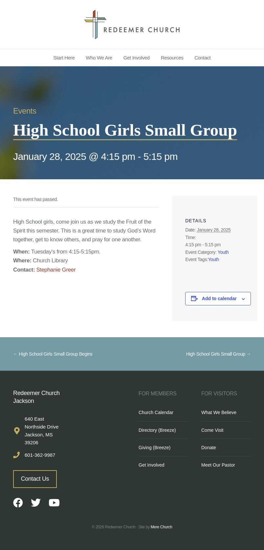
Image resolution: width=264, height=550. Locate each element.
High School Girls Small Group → (218, 354)
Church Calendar (156, 412)
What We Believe (218, 412)
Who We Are (99, 57)
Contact (202, 57)
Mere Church (161, 527)
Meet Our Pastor (218, 465)
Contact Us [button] (35, 478)
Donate (208, 447)
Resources (172, 57)
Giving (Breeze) (154, 447)
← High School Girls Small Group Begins (53, 354)
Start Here (64, 57)
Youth (223, 252)
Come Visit (212, 430)
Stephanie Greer (56, 270)
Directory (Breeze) (157, 430)
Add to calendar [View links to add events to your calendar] (219, 298)
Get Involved (136, 57)
